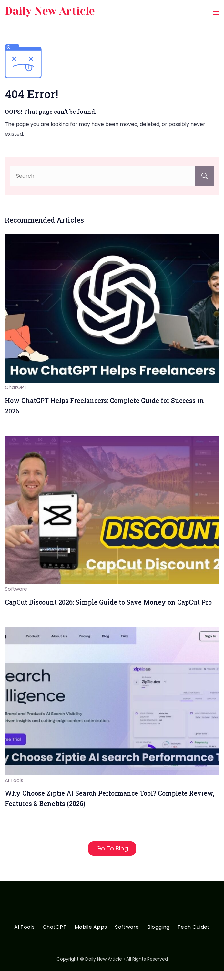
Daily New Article (50, 11)
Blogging (158, 927)
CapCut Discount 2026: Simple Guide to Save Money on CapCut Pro (108, 602)
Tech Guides (194, 927)
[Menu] (216, 11)
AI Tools (14, 780)
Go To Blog (112, 848)
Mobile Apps (91, 927)
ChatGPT (16, 387)
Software (16, 589)
